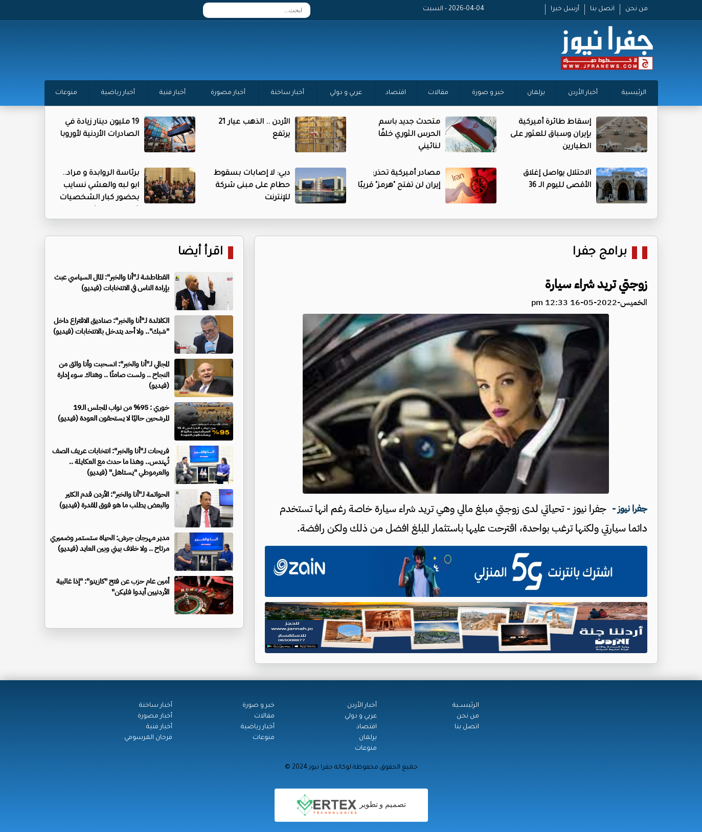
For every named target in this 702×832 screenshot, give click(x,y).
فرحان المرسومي (148, 738)
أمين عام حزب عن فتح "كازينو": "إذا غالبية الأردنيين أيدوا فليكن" (112, 586)
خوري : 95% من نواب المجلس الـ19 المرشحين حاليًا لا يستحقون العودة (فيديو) (113, 413)
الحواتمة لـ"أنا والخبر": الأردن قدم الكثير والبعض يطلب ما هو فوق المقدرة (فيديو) (114, 500)
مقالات (438, 93)
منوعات (66, 93)
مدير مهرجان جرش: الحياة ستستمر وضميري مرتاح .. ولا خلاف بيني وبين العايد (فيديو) (109, 543)
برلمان (536, 93)
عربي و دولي (346, 93)
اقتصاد (396, 93)
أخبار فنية (173, 93)
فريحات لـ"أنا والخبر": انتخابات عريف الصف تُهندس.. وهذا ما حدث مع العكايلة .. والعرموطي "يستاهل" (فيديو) (110, 462)
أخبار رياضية (118, 93)
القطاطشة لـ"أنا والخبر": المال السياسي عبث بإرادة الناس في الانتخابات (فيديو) (111, 282)
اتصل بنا (602, 9)
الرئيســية (465, 705)
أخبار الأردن (583, 93)
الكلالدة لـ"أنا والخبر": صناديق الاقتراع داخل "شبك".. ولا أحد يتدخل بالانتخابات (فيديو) (111, 326)
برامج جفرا (600, 252)
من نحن (636, 9)
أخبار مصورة (228, 93)
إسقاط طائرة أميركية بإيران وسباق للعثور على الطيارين (550, 135)
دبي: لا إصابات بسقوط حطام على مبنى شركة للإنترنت (252, 186)
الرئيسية (634, 93)
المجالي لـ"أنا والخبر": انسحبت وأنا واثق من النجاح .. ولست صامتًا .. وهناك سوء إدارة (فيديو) (113, 375)
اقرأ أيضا (200, 252)
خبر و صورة (488, 93)
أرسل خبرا (565, 9)
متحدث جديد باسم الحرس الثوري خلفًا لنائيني (409, 135)
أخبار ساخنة (287, 93)
